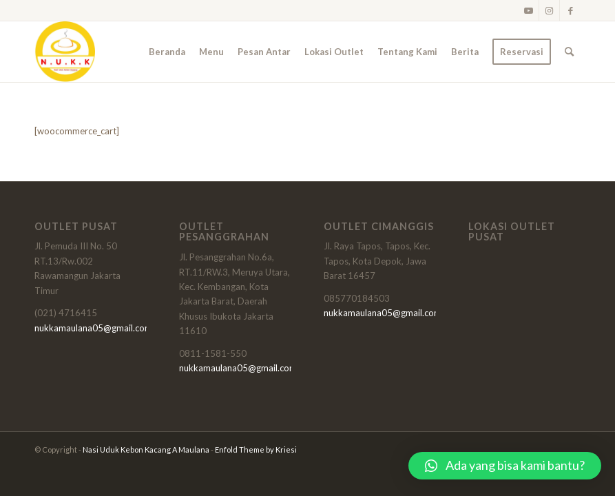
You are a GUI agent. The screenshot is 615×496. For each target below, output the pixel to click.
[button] (504, 465)
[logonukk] (64, 51)
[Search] (569, 51)
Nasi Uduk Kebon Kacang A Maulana (146, 449)
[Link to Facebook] (570, 10)
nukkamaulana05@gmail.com (93, 327)
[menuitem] (167, 51)
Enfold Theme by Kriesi (256, 449)
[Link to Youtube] (529, 10)
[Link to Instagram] (549, 10)
